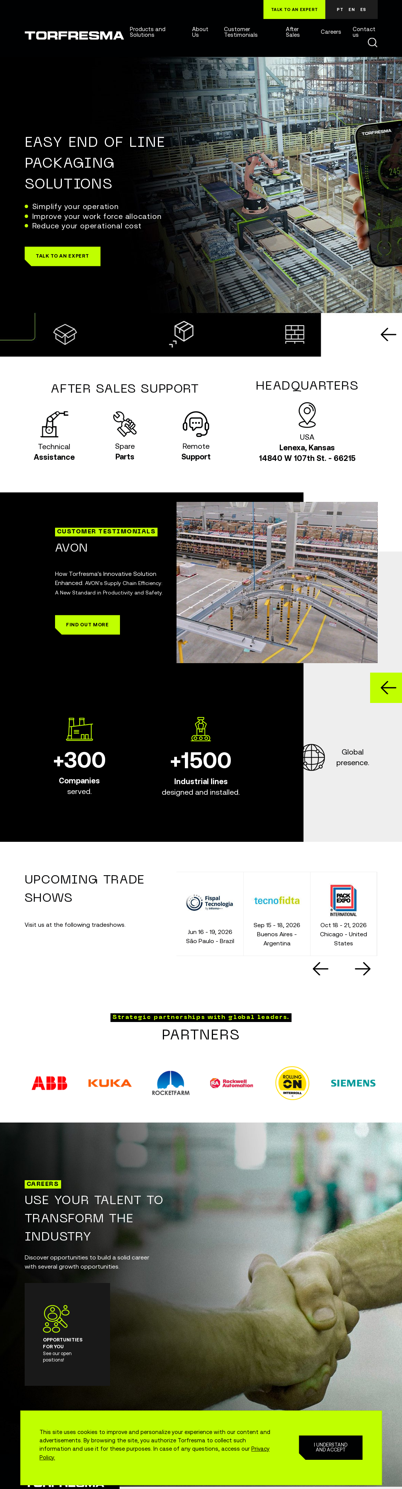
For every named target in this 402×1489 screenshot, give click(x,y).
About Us (200, 32)
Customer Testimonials (241, 32)
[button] (63, 256)
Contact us (364, 32)
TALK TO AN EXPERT (294, 9)
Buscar (373, 42)
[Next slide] (362, 968)
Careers (331, 32)
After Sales (293, 32)
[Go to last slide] (388, 334)
